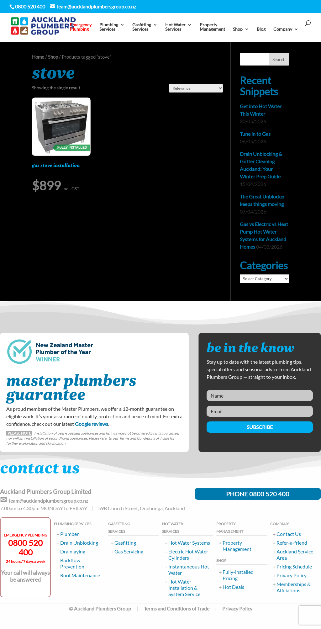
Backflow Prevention (72, 563)
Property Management (237, 546)
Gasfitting (125, 543)
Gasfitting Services (141, 27)
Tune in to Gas (255, 134)
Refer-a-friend (291, 543)
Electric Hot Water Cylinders (188, 554)
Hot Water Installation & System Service (184, 588)
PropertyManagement (212, 27)
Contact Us (288, 534)
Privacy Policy (291, 575)
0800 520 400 (25, 547)
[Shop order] (196, 88)
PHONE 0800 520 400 (257, 494)
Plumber (69, 534)
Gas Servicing (128, 551)
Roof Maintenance (80, 575)
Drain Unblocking (79, 543)
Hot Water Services (175, 27)
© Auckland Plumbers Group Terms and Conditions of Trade (139, 608)
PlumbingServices (108, 27)
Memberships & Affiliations (293, 587)
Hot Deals (233, 587)
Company (282, 29)
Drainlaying (72, 551)
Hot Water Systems (189, 543)
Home (38, 57)
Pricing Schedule (294, 566)
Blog (261, 29)
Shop (238, 29)
